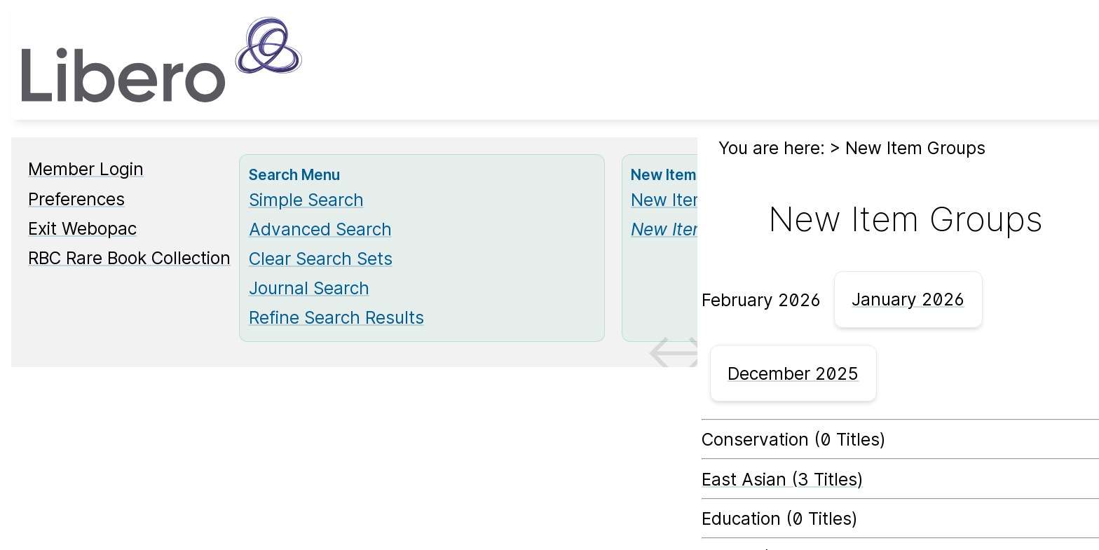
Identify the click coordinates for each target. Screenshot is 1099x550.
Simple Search (306, 199)
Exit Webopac (82, 228)
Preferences (76, 198)
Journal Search (309, 287)
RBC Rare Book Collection (129, 257)
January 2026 (908, 299)
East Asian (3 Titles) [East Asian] (782, 479)
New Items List (691, 199)
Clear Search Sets (320, 258)
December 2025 (793, 373)
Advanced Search (320, 229)
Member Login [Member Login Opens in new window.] (86, 168)
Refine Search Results (336, 317)
